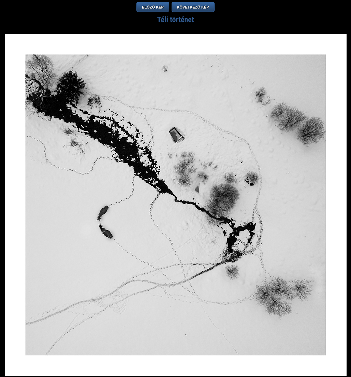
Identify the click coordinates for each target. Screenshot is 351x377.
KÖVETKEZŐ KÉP (193, 7)
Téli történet (175, 19)
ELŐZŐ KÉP (153, 7)
